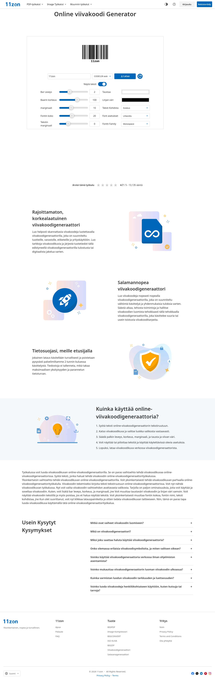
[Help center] (174, 4)
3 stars (107, 185)
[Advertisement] (95, 26)
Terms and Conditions (170, 636)
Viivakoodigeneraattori (119, 649)
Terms (115, 675)
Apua (58, 627)
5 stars (116, 185)
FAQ (57, 636)
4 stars (111, 185)
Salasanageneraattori (118, 654)
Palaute (59, 631)
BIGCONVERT (114, 636)
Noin (162, 627)
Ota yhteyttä (166, 640)
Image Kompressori (117, 631)
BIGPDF (111, 627)
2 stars (103, 185)
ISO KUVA (112, 640)
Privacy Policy (166, 631)
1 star (99, 185)
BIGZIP (111, 645)
